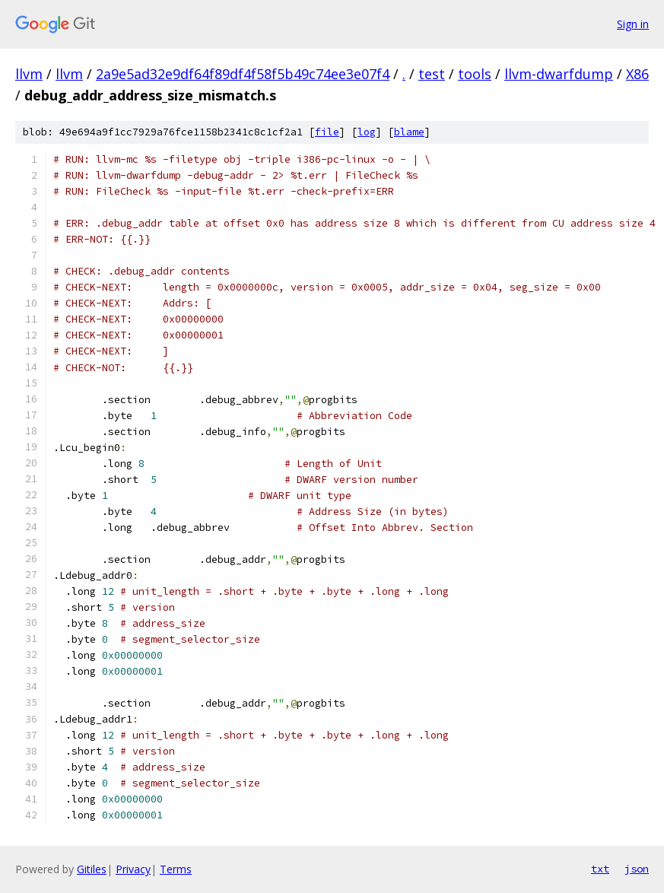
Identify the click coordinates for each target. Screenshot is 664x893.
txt (600, 869)
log (366, 132)
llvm (29, 74)
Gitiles (91, 869)
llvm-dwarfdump (558, 74)
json (636, 869)
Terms (176, 869)
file (327, 132)
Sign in (633, 24)
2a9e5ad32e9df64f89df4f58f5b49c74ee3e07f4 (242, 74)
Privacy (133, 869)
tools (474, 74)
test (431, 74)
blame (409, 132)
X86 (637, 74)
